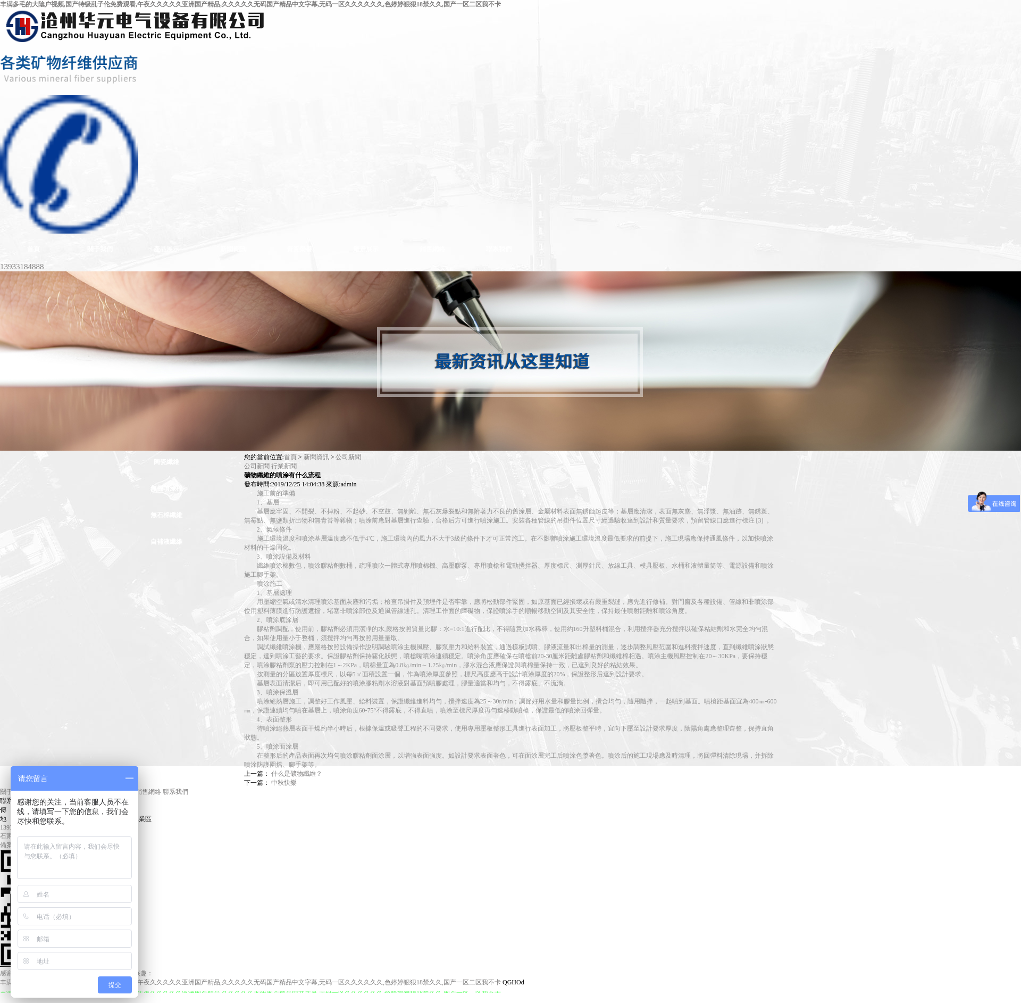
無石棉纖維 (166, 515)
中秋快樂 (284, 782)
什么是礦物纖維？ (296, 773)
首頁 (290, 457)
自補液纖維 (166, 541)
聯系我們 (175, 791)
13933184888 (22, 266)
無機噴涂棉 (166, 488)
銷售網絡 (148, 791)
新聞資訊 (316, 457)
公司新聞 (348, 457)
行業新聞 (284, 466)
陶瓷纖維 (166, 462)
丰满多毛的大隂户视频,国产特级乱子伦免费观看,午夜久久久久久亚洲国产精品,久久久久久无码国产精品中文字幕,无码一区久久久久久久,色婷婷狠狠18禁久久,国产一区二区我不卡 (250, 4)
